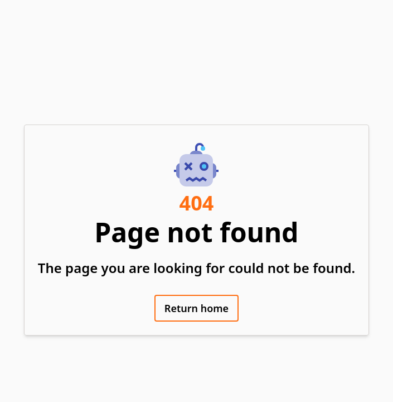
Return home (196, 308)
